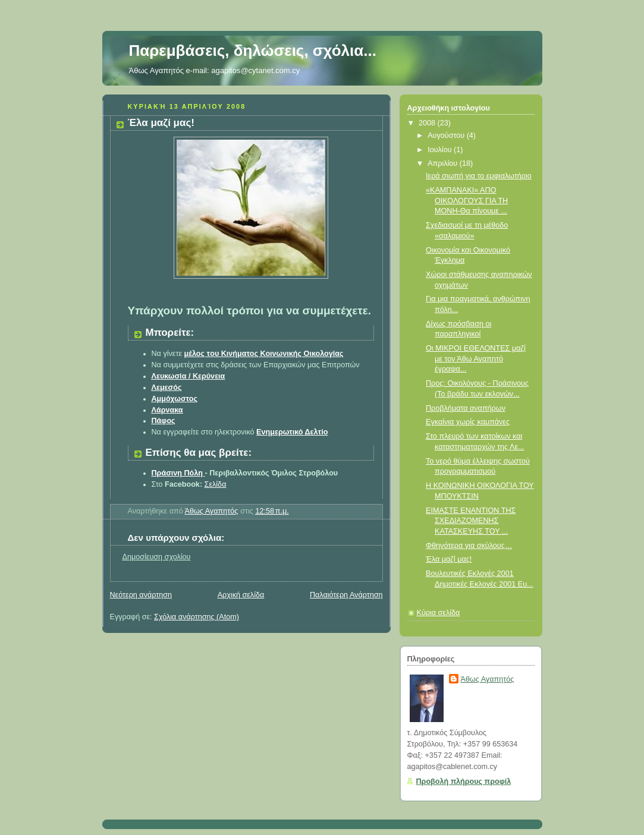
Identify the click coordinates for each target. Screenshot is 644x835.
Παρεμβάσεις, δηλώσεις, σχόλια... (252, 50)
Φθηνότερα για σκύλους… (469, 545)
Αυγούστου (447, 135)
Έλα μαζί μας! (449, 559)
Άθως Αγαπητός (487, 679)
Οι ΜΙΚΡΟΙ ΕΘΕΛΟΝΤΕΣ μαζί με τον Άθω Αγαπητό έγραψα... (476, 358)
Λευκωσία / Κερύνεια (188, 376)
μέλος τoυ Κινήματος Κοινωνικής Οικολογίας (264, 353)
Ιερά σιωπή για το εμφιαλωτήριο (479, 176)
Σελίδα (216, 484)
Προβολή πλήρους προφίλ (463, 781)
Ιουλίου (441, 150)
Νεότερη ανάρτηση (141, 595)
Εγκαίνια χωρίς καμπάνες (468, 422)
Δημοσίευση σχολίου (156, 557)
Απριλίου (444, 163)
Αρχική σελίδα (241, 595)
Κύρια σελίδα (438, 613)
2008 (428, 123)
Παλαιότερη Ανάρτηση (346, 595)
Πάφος (163, 421)
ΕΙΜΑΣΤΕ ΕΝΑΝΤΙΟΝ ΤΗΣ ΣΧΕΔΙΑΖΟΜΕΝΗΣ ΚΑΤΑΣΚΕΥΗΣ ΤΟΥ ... (471, 520)
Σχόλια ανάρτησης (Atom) (196, 617)
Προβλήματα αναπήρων (465, 408)
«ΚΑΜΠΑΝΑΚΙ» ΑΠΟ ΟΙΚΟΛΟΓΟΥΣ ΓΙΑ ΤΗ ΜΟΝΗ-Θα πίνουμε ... (467, 200)
